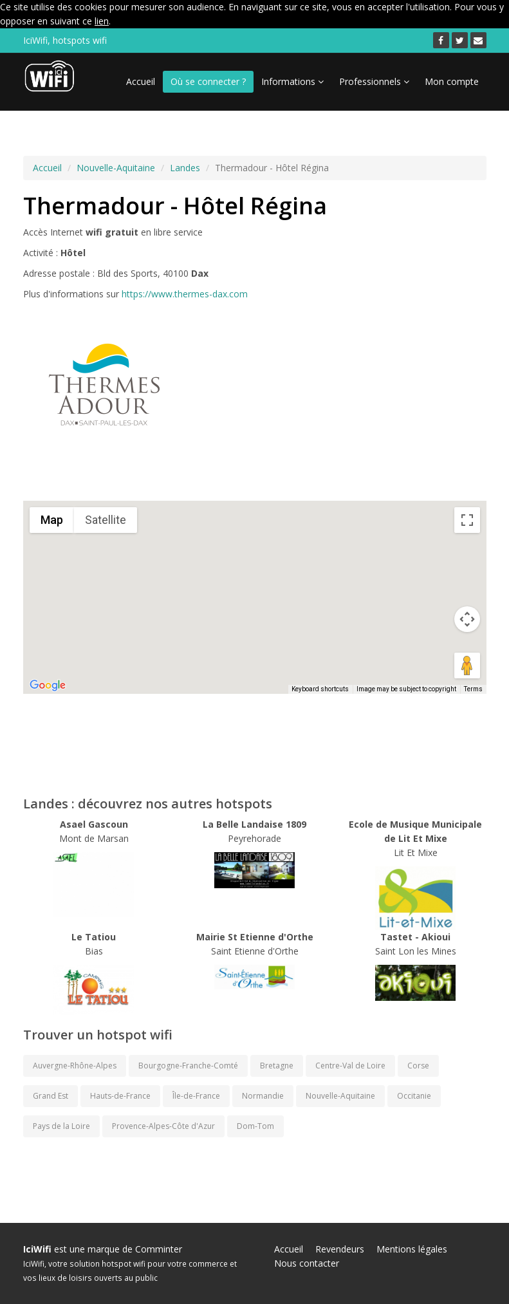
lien (102, 21)
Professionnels (374, 81)
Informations (292, 81)
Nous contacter (306, 1263)
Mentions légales (411, 1249)
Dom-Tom (255, 1126)
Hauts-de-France (120, 1095)
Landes (185, 168)
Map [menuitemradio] (52, 519)
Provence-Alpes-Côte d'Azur (163, 1126)
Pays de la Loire (61, 1126)
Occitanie (414, 1095)
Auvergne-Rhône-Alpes (74, 1065)
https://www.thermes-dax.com (185, 294)
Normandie (263, 1095)
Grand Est (50, 1095)
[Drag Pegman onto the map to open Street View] (467, 665)
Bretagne (276, 1065)
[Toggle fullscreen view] (467, 520)
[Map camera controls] (467, 619)
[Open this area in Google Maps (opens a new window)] (47, 685)
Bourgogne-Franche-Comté (188, 1065)
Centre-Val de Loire (350, 1065)
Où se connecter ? (208, 81)
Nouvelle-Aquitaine (116, 168)
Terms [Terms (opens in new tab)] (473, 689)
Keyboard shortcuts (320, 689)
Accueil (140, 81)
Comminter (158, 1249)
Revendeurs (339, 1249)
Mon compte (452, 81)
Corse (418, 1065)
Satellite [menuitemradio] (105, 519)
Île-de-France (196, 1095)
